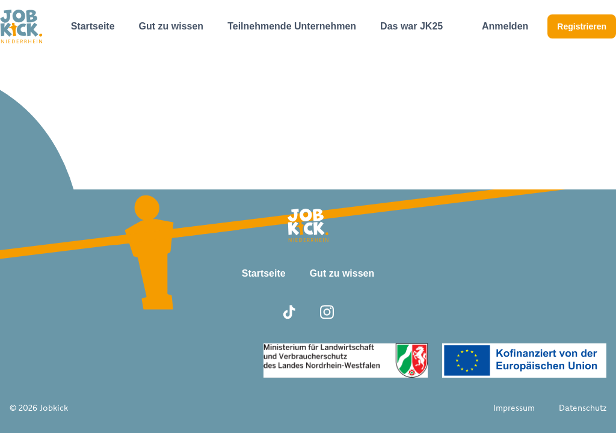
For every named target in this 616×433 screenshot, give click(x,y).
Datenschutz (582, 407)
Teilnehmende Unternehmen (291, 26)
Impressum (514, 407)
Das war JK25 (411, 26)
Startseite (93, 26)
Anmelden (505, 26)
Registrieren (581, 26)
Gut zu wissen (171, 26)
